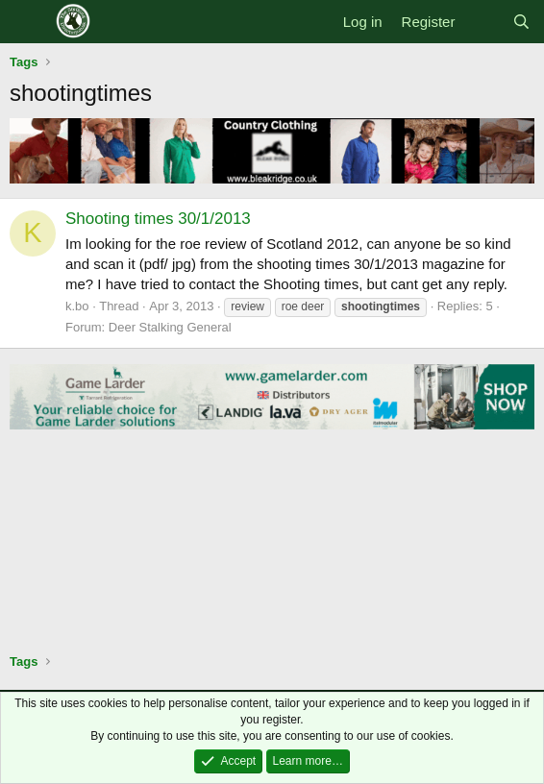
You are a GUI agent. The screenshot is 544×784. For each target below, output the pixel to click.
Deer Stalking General (170, 327)
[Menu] (26, 22)
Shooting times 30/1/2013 (158, 218)
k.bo (77, 306)
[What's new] (483, 21)
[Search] (521, 21)
